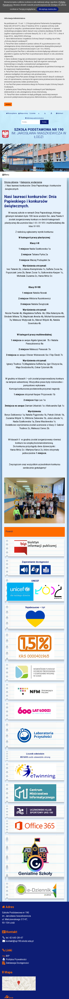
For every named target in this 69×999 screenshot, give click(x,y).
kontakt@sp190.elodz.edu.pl (18, 941)
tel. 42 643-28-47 (12, 937)
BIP (6, 956)
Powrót (9, 531)
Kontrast (59, 113)
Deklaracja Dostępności (15, 963)
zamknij (8, 104)
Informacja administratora (34, 118)
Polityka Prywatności (14, 959)
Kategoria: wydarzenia (31, 182)
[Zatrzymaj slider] (34, 168)
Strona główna (11, 113)
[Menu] (34, 175)
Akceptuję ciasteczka (47, 9)
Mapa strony (23, 113)
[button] (3, 158)
